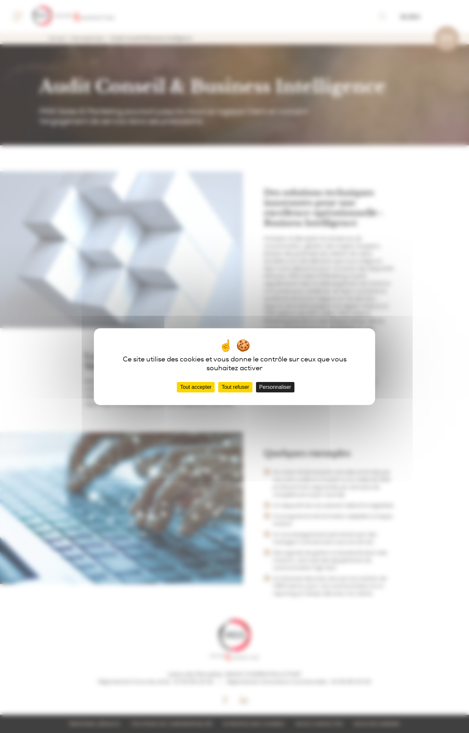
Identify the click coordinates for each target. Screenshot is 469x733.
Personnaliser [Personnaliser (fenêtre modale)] (275, 387)
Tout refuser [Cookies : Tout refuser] (235, 387)
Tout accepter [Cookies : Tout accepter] (195, 387)
